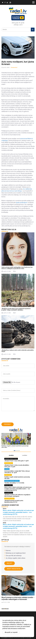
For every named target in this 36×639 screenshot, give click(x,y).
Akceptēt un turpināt (11, 632)
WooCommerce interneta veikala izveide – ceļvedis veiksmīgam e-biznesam (17, 598)
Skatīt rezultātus (13, 568)
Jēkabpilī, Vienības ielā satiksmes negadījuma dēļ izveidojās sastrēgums (17, 495)
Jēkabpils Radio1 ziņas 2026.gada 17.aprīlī (16, 460)
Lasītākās (24, 455)
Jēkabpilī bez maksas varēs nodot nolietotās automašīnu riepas (17, 350)
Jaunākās (11, 455)
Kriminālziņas (8, 492)
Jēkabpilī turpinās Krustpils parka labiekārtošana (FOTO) (13, 501)
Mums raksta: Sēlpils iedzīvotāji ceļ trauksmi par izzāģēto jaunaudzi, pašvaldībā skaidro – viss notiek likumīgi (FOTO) (18, 488)
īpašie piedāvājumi (21, 202)
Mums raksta (8, 485)
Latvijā (7, 469)
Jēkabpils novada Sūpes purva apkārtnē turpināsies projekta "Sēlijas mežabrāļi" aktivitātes (16, 309)
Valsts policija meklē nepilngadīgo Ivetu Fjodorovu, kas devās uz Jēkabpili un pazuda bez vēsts (17, 267)
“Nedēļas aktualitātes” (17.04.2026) (14, 483)
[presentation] (16, 417)
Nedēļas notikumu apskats (12, 480)
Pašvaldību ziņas (9, 498)
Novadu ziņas (8, 463)
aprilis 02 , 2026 (5, 602)
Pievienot (7, 424)
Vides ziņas (8, 474)
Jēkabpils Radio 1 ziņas (11, 458)
